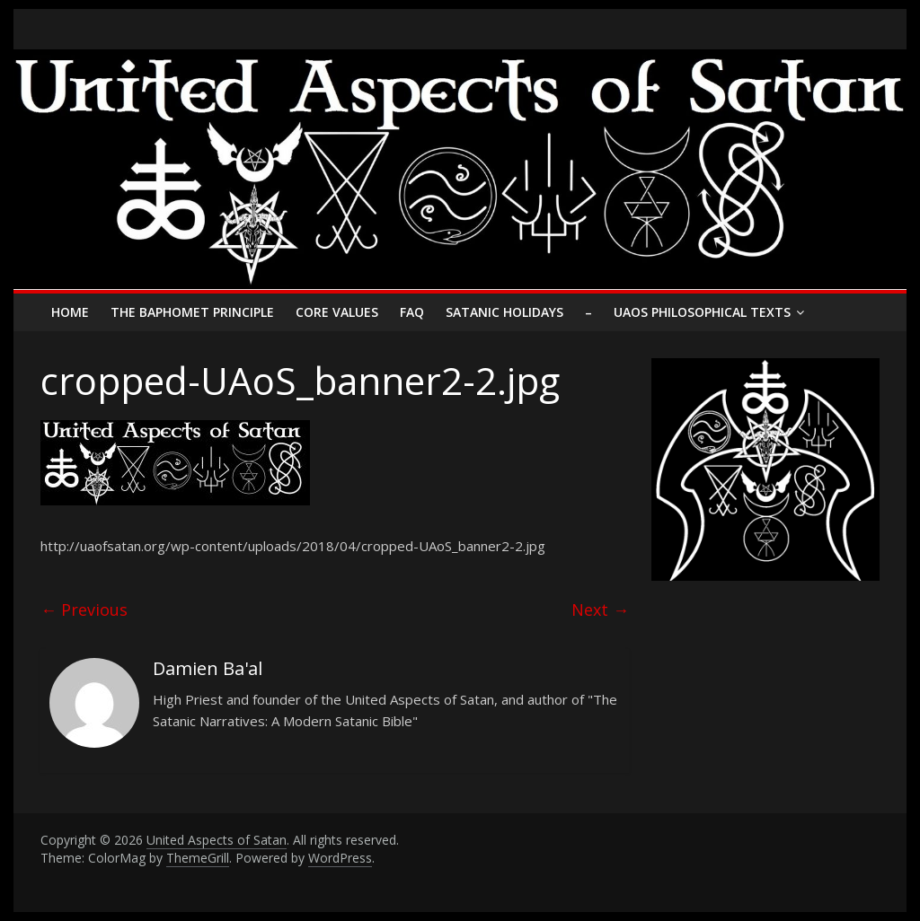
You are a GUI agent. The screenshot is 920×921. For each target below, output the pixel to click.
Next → (600, 609)
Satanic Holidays (504, 311)
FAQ (412, 311)
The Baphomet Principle (192, 311)
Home (70, 311)
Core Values (337, 311)
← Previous (84, 609)
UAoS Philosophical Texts (702, 311)
